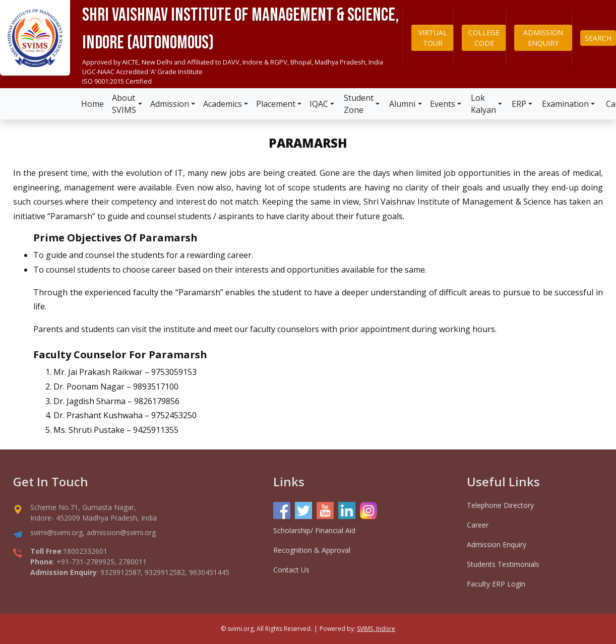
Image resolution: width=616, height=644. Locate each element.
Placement (275, 103)
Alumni (402, 103)
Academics (222, 103)
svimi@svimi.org (56, 532)
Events (442, 103)
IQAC (319, 103)
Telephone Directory (500, 505)
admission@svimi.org (121, 532)
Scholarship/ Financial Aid (314, 530)
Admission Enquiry (496, 544)
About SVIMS (124, 103)
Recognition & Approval (311, 550)
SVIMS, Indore (376, 628)
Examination (565, 103)
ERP (519, 103)
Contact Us (291, 569)
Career (477, 525)
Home (92, 103)
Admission (169, 103)
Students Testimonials (503, 564)
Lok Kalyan (483, 103)
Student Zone (359, 103)
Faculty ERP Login (496, 584)
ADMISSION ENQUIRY (543, 38)
